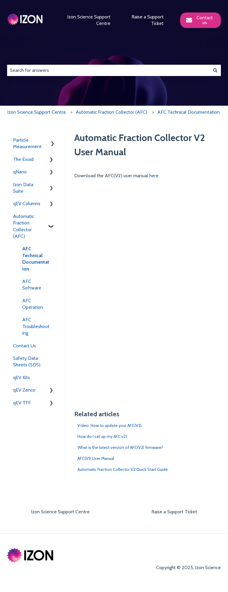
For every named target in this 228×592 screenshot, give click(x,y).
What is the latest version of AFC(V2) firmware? (120, 447)
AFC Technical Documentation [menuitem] (35, 258)
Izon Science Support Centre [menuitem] (60, 512)
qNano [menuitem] (20, 172)
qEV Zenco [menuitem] (24, 390)
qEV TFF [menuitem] (22, 403)
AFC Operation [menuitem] (32, 304)
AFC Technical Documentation (188, 112)
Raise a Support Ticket (148, 20)
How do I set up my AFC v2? (102, 436)
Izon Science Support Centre (88, 20)
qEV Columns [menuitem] (26, 203)
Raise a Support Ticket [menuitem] (174, 512)
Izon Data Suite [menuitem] (23, 188)
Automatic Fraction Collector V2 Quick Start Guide (122, 469)
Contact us (199, 20)
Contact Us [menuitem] (24, 346)
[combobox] (108, 70)
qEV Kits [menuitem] (21, 377)
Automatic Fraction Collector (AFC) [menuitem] (23, 226)
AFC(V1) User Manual (95, 458)
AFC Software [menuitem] (31, 284)
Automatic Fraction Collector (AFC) (111, 112)
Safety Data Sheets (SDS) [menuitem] (26, 361)
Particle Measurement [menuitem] (27, 143)
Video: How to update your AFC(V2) (109, 425)
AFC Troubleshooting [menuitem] (36, 326)
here (154, 175)
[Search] (215, 70)
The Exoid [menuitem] (23, 159)
